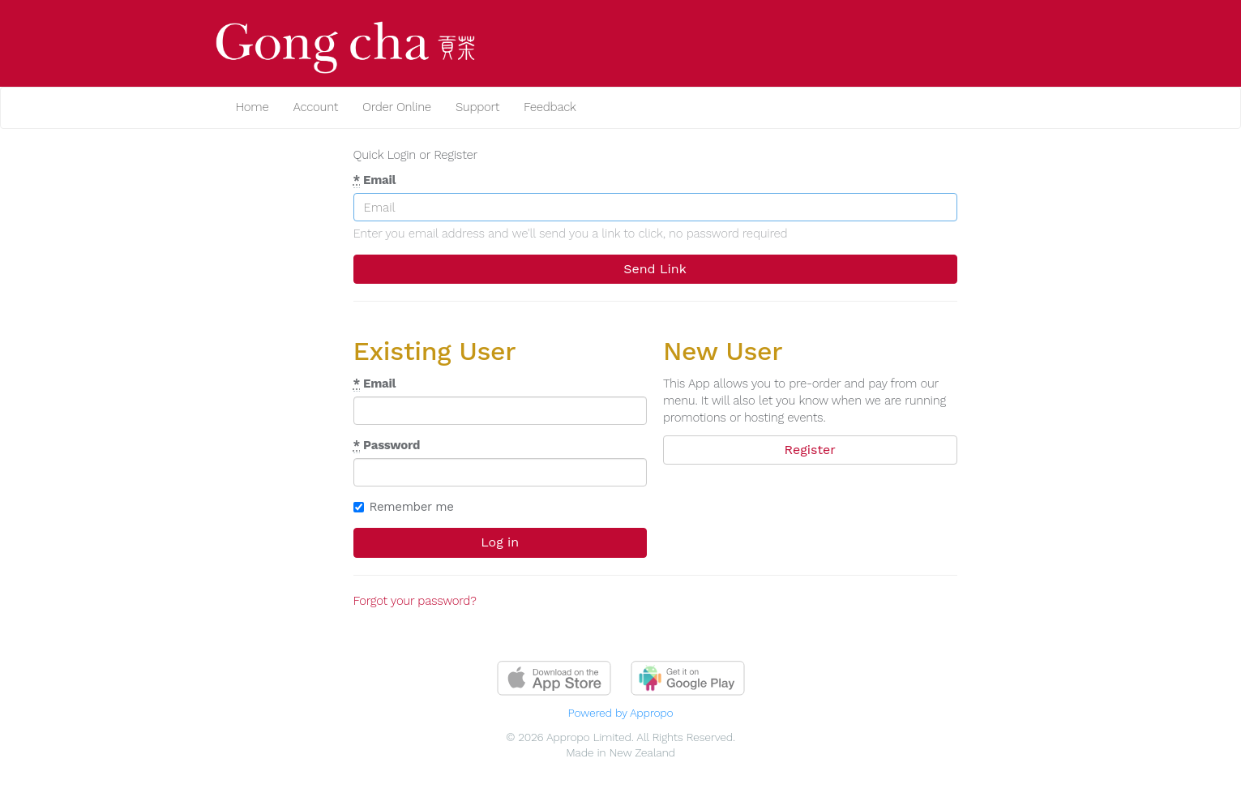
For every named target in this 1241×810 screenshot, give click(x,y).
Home (252, 107)
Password (387, 445)
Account (315, 107)
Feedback (550, 107)
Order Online (396, 107)
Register (810, 449)
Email (374, 180)
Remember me (403, 506)
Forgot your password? (415, 601)
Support (477, 107)
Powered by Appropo (621, 712)
